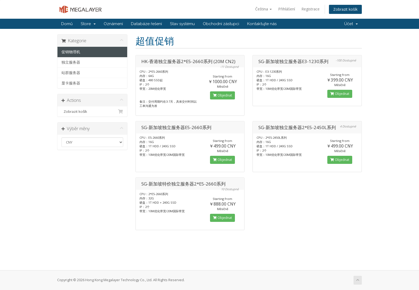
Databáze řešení (146, 23)
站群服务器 (70, 72)
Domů (67, 23)
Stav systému (182, 23)
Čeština (263, 8)
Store (88, 23)
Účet (351, 23)
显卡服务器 (70, 83)
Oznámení (113, 23)
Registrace (310, 8)
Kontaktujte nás (262, 23)
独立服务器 (70, 62)
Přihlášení (286, 8)
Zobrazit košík (345, 9)
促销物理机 (70, 51)
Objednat (222, 95)
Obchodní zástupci (221, 23)
